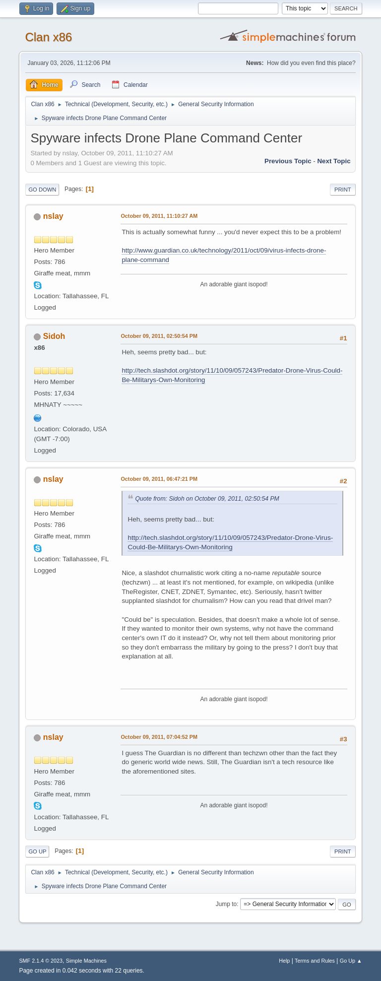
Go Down (42, 190)
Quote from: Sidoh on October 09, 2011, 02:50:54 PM (207, 498)
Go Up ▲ (351, 961)
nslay (53, 216)
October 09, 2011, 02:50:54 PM (159, 336)
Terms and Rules (315, 961)
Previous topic (288, 161)
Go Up (37, 851)
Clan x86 (48, 37)
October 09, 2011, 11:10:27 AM (159, 216)
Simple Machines (86, 961)
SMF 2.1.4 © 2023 (41, 961)
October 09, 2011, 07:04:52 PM (159, 737)
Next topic (333, 161)
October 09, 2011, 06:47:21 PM (159, 479)
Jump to (226, 904)
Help (284, 961)
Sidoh (54, 336)
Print (342, 190)
